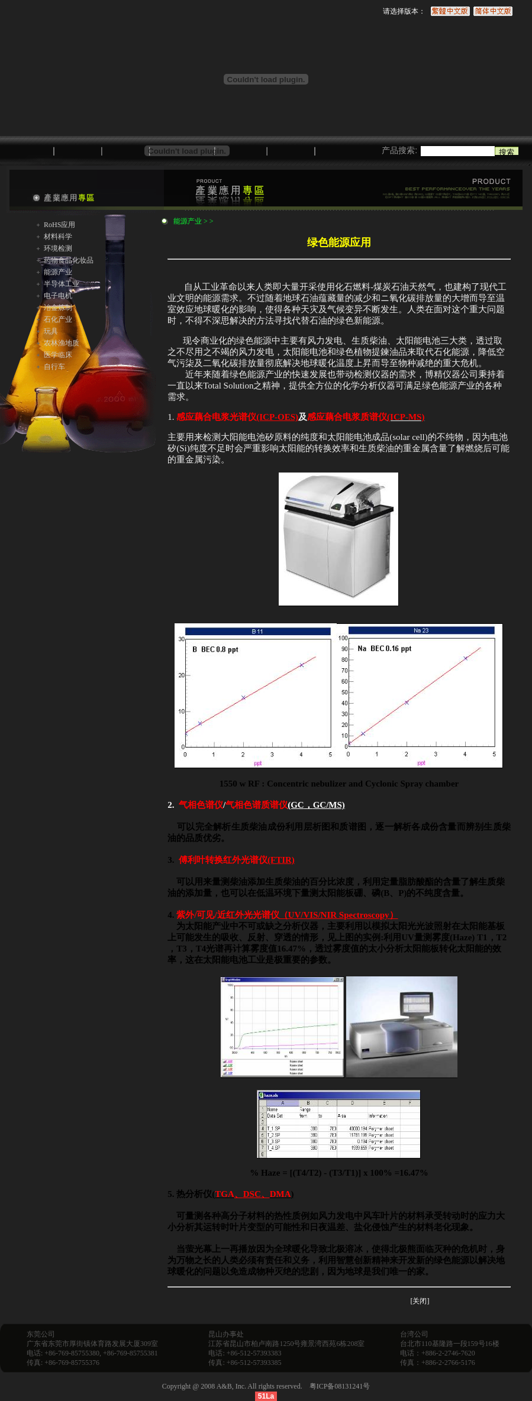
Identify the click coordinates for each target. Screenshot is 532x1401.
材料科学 (58, 236)
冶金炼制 (58, 307)
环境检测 (58, 248)
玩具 (51, 331)
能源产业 (58, 272)
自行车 (54, 367)
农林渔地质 (61, 343)
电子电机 (58, 296)
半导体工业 (61, 284)
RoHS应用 (59, 225)
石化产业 (58, 319)
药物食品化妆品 (68, 260)
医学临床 (58, 355)
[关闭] (419, 1301)
